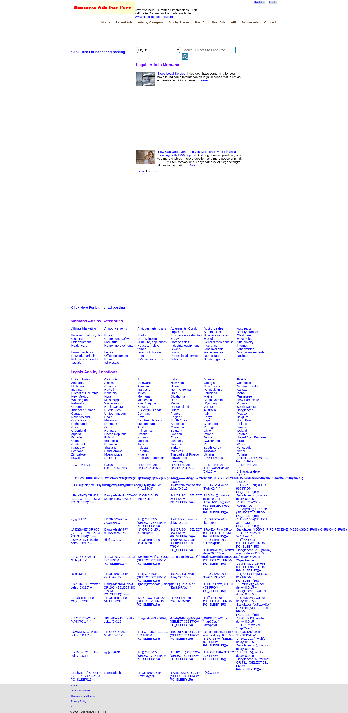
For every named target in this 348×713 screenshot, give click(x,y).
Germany (144, 413)
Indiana (76, 389)
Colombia (177, 427)
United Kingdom (115, 413)
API (233, 22)
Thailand (110, 447)
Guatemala (79, 444)
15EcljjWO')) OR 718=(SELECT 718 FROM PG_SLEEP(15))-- (252, 512)
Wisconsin (111, 403)
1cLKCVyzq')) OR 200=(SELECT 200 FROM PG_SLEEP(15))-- (219, 560)
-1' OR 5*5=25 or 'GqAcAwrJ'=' (116, 575)
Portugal (210, 427)
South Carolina (214, 400)
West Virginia (147, 403)
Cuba (75, 441)
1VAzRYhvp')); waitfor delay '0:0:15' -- (185, 486)
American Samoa (83, 410)
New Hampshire (248, 400)
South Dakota (246, 406)
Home (105, 22)
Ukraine (209, 454)
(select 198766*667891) (115, 466)
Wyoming (210, 403)
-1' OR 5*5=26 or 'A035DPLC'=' (248, 503)
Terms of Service (80, 690)
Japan (208, 420)
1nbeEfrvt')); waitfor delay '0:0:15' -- (250, 654)
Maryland (144, 389)
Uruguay (143, 451)
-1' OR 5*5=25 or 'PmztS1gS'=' (149, 486)
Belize (208, 437)
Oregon (76, 406)
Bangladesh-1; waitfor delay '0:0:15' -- (251, 497)
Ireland (208, 434)
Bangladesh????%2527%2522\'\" (116, 531)
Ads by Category (150, 22)
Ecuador (77, 437)
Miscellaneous (214, 352)
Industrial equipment (185, 345)
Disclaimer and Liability (84, 695)
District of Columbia (84, 393)
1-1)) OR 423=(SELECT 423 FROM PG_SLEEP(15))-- (251, 543)
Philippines (145, 430)
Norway (143, 437)
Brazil (141, 417)
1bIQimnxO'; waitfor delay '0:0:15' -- (85, 654)
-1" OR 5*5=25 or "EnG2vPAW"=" (182, 585)
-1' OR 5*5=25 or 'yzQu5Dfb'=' (116, 599)
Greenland (78, 430)
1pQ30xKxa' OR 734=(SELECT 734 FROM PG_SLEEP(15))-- (185, 635)
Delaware (144, 383)
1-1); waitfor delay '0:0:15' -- (216, 469)
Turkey (175, 447)
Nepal (241, 451)
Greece (109, 427)
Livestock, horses (150, 352)
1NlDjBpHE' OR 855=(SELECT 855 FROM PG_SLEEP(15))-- (86, 533)
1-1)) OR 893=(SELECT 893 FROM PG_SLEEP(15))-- (151, 577)
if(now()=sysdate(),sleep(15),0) (159, 584)
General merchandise (219, 342)
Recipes (242, 355)
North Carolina (181, 389)
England (176, 417)
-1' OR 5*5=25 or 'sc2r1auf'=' (149, 541)
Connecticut (245, 383)
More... (205, 80)
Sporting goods (214, 359)
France (176, 413)
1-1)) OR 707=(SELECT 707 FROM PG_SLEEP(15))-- (151, 656)
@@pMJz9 (211, 625)
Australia (210, 410)
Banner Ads (250, 22)
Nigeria (142, 454)
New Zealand (80, 417)
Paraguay (78, 447)
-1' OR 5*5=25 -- (248, 464)
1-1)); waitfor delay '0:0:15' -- (249, 480)
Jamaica (243, 427)
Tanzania (210, 451)
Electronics (244, 338)
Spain (108, 417)
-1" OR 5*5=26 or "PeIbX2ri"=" (215, 486)
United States (80, 379)
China (75, 427)
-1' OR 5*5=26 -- (215, 464)
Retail (108, 359)
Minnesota (145, 400)
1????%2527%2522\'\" (120, 478)
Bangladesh (245, 410)
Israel (241, 441)
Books (142, 335)
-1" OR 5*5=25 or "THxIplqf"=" (83, 558)
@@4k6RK (112, 652)
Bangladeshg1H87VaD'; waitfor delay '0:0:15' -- (121, 497)
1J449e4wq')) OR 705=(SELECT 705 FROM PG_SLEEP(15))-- (153, 560)
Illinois (175, 386)
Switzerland (212, 441)
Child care (244, 335)
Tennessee (244, 396)
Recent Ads (124, 22)
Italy (207, 413)
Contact (270, 22)
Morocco (144, 441)
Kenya (208, 417)
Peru (207, 444)
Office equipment (116, 355)
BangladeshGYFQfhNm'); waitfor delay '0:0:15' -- (254, 551)
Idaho (241, 393)
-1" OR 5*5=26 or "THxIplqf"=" (215, 541)
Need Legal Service (171, 73)
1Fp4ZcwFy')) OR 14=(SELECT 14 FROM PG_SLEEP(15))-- (219, 533)
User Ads (219, 22)
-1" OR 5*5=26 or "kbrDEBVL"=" (116, 633)
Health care (79, 345)
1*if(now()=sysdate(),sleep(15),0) (127, 485)
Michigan (77, 386)
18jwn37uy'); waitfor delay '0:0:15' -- (85, 541)
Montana (144, 396)
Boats (108, 335)
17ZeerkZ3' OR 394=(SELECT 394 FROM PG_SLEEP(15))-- (185, 676)
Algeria (76, 434)
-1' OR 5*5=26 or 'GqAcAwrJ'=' (248, 558)
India (174, 379)
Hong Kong (245, 420)
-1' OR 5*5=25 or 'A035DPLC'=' (116, 521)
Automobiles (212, 332)
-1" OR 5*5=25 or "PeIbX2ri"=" (149, 497)
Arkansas (144, 386)
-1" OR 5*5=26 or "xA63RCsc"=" (182, 599)
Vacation (77, 362)
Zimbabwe (78, 454)
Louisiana (210, 393)
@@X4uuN (212, 672)
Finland (242, 423)
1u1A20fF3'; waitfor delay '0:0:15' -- (184, 575)
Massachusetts (247, 386)
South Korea (212, 447)
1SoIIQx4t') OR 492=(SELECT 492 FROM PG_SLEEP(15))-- (185, 656)
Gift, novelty (245, 342)
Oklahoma (178, 396)
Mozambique (113, 454)
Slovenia (177, 444)
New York (177, 383)
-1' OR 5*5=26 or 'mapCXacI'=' (215, 619)
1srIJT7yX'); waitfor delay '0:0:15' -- (183, 521)
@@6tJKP (78, 519)
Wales (241, 444)
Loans (175, 352)
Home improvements (118, 345)
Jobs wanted (245, 349)
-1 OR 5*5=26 (81, 464)
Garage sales (180, 342)
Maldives (177, 451)
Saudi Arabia (113, 451)
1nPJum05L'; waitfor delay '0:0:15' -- (85, 585)
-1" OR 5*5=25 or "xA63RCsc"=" (83, 619)
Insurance (210, 345)
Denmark (110, 423)
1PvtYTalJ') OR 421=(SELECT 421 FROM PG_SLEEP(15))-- (85, 499)
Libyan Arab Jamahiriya (178, 459)
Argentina (177, 423)
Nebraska (78, 403)
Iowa (107, 396)
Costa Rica (79, 420)
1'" (238, 468)
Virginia (242, 403)
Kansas (242, 389)
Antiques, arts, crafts (152, 328)
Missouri (176, 403)
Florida (242, 379)
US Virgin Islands (150, 410)
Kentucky (110, 393)
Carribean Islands (150, 420)
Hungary (110, 430)
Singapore (211, 423)
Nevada (143, 406)
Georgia (209, 383)
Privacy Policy (79, 701)
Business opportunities (186, 335)
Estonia (242, 434)
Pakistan (144, 447)
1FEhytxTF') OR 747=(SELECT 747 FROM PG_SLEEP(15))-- (86, 676)
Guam (175, 410)
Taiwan (142, 444)
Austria (142, 427)
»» (154, 171)
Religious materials (84, 359)
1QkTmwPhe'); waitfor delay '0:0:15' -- (219, 551)
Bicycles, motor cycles (86, 335)
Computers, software (118, 338)
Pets (141, 355)
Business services (216, 335)
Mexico (242, 413)
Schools (176, 359)
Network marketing (84, 355)
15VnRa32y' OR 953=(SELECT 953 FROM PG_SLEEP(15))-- (251, 567)
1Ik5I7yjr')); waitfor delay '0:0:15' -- (216, 497)
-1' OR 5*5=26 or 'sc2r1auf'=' (248, 534)
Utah (174, 400)
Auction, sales (213, 328)
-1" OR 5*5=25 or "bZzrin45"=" (149, 531)
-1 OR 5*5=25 (180, 464)
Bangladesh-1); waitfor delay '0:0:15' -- (252, 647)
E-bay (175, 338)
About (74, 685)
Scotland (77, 451)
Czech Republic (115, 434)
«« (138, 171)
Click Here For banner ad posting (98, 52)
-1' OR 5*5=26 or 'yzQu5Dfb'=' (83, 599)
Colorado (110, 386)
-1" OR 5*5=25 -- (182, 468)
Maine (208, 396)
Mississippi (112, 400)
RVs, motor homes (150, 359)
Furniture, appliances (152, 342)
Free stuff (111, 342)
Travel (241, 359)
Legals (109, 352)
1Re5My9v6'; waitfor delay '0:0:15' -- (250, 599)
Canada (76, 413)
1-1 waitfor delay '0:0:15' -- (182, 480)
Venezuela (244, 447)
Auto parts (244, 328)
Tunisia (242, 454)
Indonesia (111, 441)
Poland (109, 437)
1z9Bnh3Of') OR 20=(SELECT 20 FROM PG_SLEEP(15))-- (152, 601)
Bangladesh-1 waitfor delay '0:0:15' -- (251, 592)
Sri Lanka (111, 458)
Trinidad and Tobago (185, 454)
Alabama (77, 383)
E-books (209, 338)
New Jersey (212, 386)
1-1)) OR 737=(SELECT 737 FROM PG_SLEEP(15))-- (151, 523)
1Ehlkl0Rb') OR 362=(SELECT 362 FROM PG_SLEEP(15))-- (185, 621)
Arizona (209, 379)
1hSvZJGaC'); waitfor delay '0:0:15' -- (251, 640)
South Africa (179, 420)
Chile (207, 430)
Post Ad (201, 22)
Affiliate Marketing (83, 328)
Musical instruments (251, 352)
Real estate (212, 355)
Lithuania (177, 441)
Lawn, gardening (82, 352)
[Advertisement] (148, 36)
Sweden (176, 434)
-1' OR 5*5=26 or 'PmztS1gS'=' (149, 674)
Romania (110, 444)
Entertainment (81, 342)
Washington (79, 400)
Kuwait (76, 458)
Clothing (77, 338)
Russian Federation (151, 458)
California (111, 379)
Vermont (210, 406)
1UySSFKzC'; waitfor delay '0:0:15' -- (85, 633)
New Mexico (79, 396)
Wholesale (111, 362)
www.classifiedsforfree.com (154, 17)
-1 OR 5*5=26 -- (149, 464)
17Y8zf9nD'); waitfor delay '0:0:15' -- (250, 619)
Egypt (175, 437)
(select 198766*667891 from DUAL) (252, 459)
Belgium (242, 417)
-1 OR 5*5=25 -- (215, 458)
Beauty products (248, 332)
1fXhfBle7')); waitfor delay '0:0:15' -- (250, 585)
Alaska (109, 383)
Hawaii (109, 389)
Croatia (143, 434)
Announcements (115, 328)
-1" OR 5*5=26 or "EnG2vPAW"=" (215, 575)
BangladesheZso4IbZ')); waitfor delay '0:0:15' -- (220, 633)
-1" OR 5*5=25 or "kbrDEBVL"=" (248, 633)
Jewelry (176, 349)
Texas (142, 393)
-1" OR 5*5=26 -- (149, 468)
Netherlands (79, 423)
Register (259, 2)
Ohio (174, 393)
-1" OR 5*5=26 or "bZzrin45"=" (215, 521)
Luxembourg (146, 423)
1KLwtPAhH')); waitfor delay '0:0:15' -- (119, 619)
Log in (272, 2)
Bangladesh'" (113, 672)
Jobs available (214, 349)
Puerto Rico (112, 410)
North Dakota (113, 406)
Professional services (185, 355)
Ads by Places (178, 22)
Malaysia (110, 420)
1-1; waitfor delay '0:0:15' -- (248, 473)
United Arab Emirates (251, 437)
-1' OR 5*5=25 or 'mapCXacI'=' (248, 626)
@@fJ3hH (78, 574)
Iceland (242, 430)
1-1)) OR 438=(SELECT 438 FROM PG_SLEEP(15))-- (217, 601)
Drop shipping (147, 338)
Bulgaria (176, 430)
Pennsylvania (213, 389)
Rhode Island (180, 406)
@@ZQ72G (112, 539)
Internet (242, 345)
